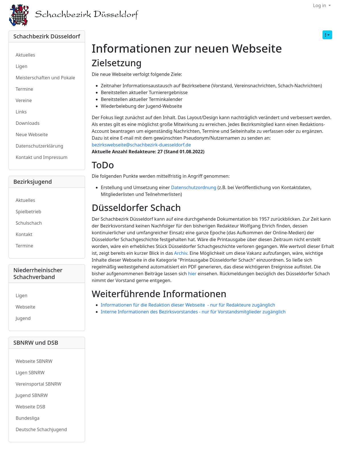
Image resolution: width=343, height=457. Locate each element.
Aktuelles (25, 55)
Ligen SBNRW (30, 372)
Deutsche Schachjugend (41, 429)
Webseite (25, 307)
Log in (320, 5)
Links (21, 112)
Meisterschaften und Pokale (45, 78)
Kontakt (24, 234)
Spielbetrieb (28, 211)
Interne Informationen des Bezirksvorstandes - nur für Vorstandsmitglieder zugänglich (193, 312)
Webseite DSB (30, 407)
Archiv (180, 253)
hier (192, 273)
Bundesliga (28, 418)
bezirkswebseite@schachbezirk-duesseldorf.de (141, 145)
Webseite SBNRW (34, 361)
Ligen (21, 66)
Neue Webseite (32, 134)
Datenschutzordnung (193, 187)
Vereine (24, 100)
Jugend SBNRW (32, 395)
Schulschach (29, 223)
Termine (24, 89)
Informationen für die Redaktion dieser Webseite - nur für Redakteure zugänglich (188, 305)
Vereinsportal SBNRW (38, 384)
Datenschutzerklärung (39, 146)
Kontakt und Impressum (41, 157)
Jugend (23, 318)
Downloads (28, 123)
